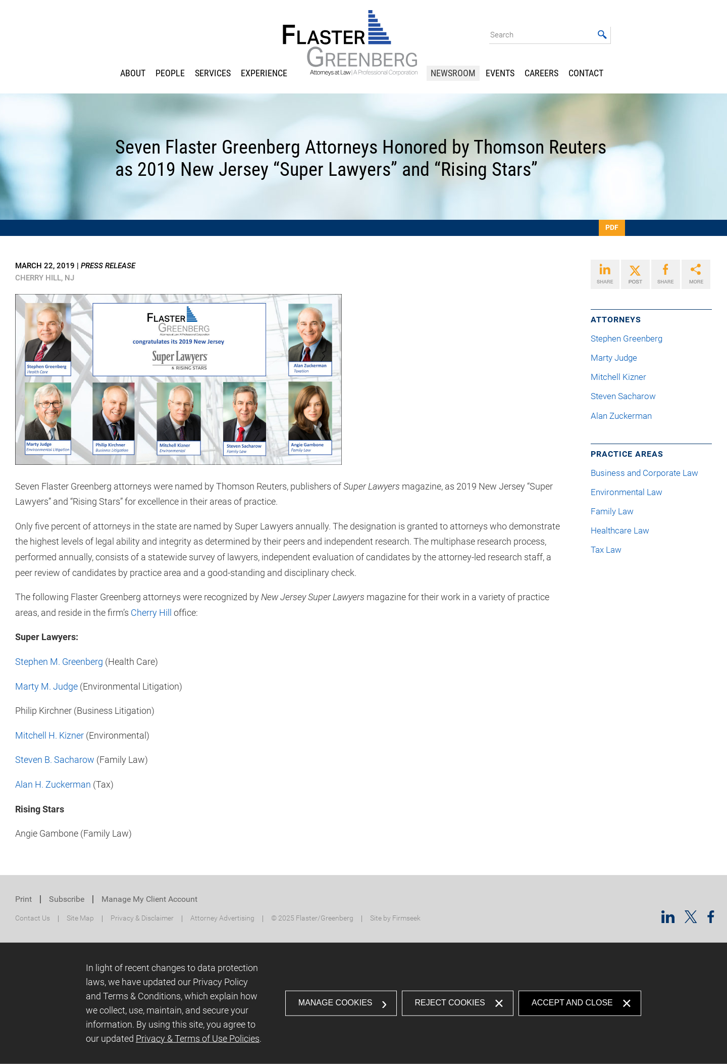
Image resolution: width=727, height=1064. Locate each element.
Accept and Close (572, 1002)
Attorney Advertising (222, 918)
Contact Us (32, 918)
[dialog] (363, 1003)
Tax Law (606, 550)
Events (500, 73)
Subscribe (66, 899)
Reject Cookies (450, 1002)
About (132, 73)
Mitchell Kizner (622, 377)
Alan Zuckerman (625, 416)
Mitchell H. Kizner (49, 735)
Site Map (80, 918)
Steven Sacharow (627, 396)
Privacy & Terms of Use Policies (197, 1038)
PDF (611, 227)
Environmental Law (626, 492)
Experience (264, 73)
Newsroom (453, 73)
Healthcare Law (620, 531)
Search (501, 34)
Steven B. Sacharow (54, 759)
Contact (585, 73)
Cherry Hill (151, 612)
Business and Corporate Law (644, 473)
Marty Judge (618, 358)
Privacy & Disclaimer (142, 918)
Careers (541, 73)
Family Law (612, 511)
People (170, 73)
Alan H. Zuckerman (53, 784)
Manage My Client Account (149, 899)
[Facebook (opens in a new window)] (710, 919)
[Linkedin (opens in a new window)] (667, 919)
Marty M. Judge (46, 686)
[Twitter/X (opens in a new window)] (691, 919)
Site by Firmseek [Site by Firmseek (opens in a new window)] (395, 918)
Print (23, 899)
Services (213, 73)
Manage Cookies (335, 1002)
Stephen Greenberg (630, 339)
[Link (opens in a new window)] (605, 274)
